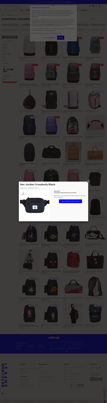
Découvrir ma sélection (70, 201)
